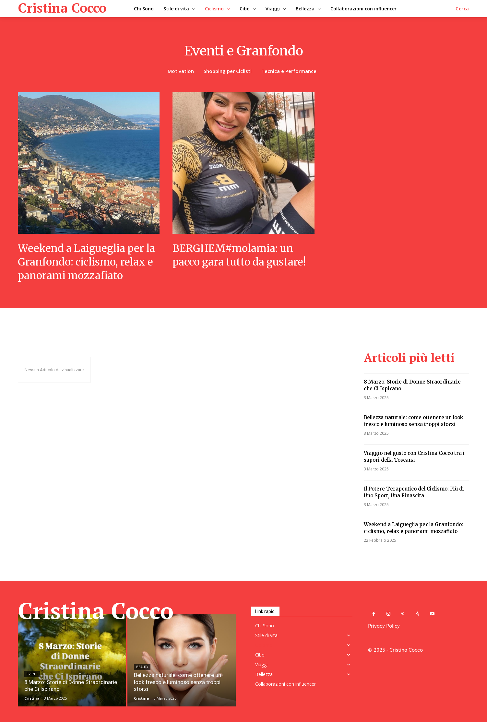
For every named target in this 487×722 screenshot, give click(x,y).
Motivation (180, 71)
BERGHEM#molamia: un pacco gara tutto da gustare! (241, 255)
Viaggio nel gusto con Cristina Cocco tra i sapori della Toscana (414, 456)
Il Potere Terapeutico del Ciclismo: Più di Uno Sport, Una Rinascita (414, 492)
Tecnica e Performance (289, 71)
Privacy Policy (384, 625)
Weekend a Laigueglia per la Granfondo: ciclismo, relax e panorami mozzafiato (88, 262)
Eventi (32, 675)
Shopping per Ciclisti (227, 71)
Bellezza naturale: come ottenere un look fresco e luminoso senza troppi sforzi (413, 420)
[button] (462, 9)
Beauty (142, 675)
